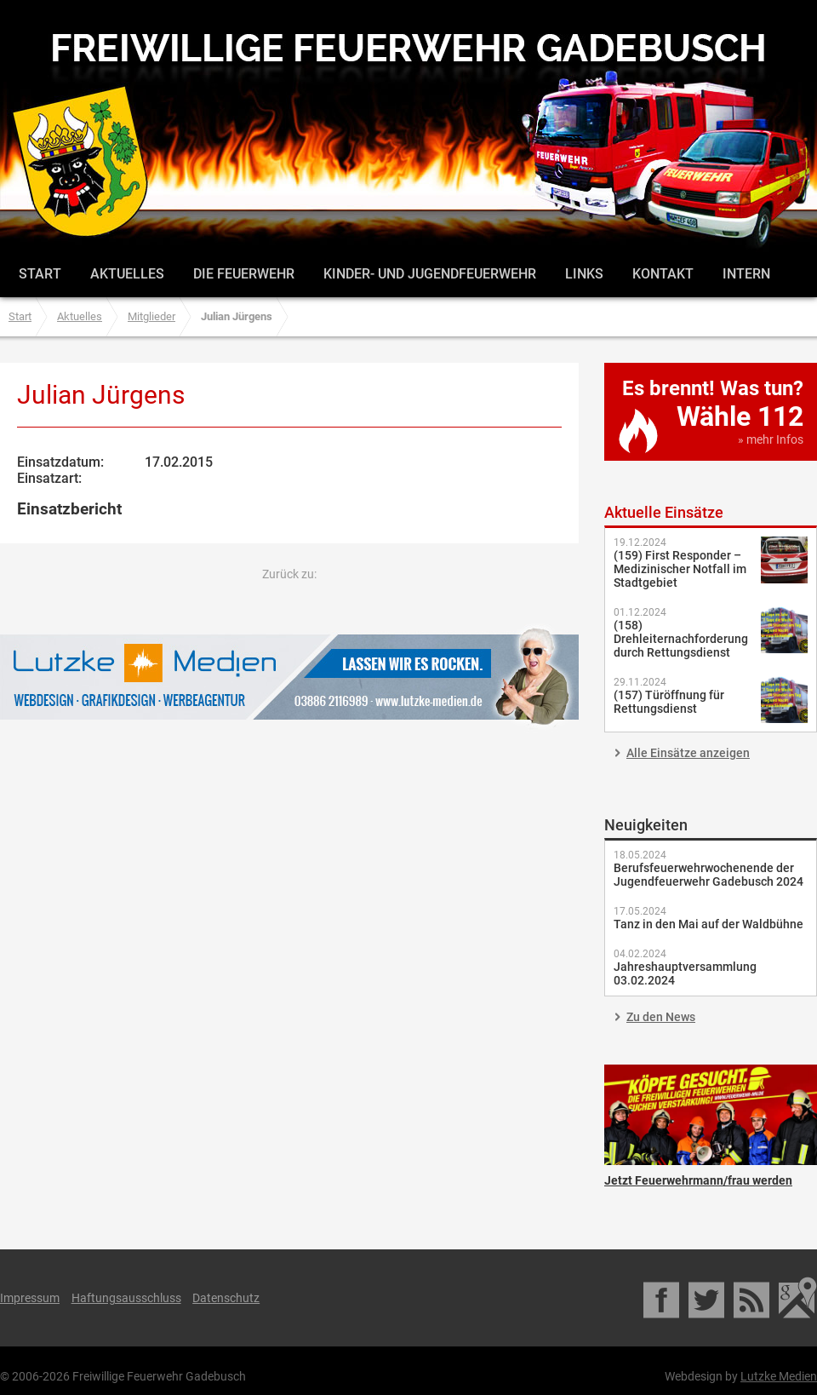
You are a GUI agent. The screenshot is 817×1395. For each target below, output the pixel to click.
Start (40, 274)
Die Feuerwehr (243, 274)
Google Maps (798, 1298)
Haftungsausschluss (126, 1298)
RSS (753, 1298)
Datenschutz (226, 1298)
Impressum (30, 1298)
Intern (746, 274)
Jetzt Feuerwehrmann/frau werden (710, 1115)
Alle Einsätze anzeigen (688, 753)
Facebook (662, 1298)
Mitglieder (151, 316)
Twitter (707, 1298)
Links (584, 274)
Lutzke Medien (289, 676)
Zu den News (660, 1017)
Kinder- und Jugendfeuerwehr (429, 274)
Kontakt (663, 274)
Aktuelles (127, 274)
